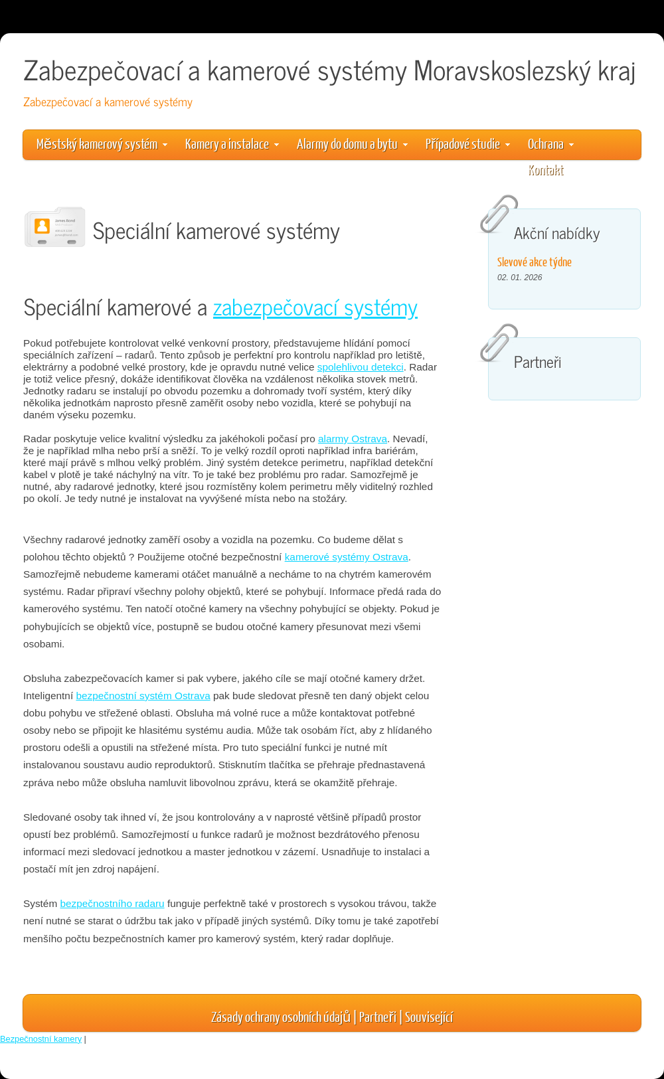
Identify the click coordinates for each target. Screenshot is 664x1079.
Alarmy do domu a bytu (352, 143)
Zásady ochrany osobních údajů (281, 1016)
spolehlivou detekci (360, 367)
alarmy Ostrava (352, 438)
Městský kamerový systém (102, 143)
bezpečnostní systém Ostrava (143, 695)
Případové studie (468, 143)
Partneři (377, 1016)
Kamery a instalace (232, 143)
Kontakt (545, 169)
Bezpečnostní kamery (41, 1039)
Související (429, 1016)
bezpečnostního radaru (112, 903)
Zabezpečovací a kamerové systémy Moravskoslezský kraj (329, 68)
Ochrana (551, 143)
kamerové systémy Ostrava (346, 556)
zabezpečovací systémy (315, 306)
